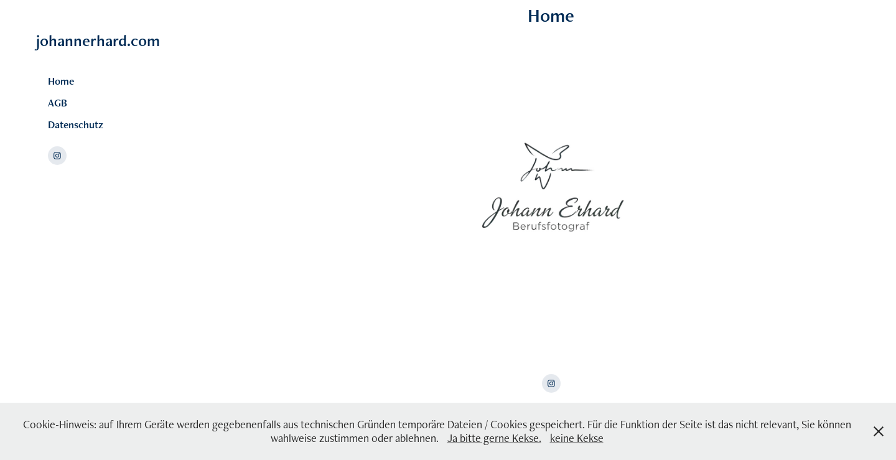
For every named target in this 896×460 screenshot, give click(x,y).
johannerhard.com (98, 40)
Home (61, 81)
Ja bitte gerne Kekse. (494, 438)
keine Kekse (577, 438)
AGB (57, 103)
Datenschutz (75, 124)
